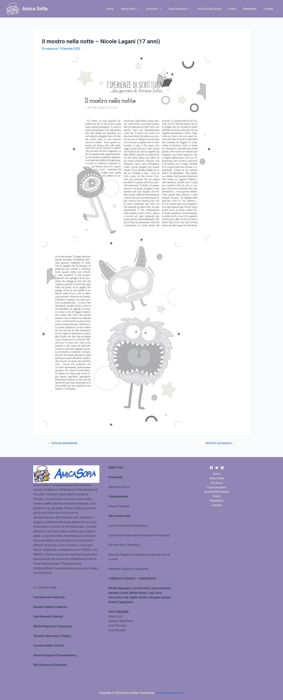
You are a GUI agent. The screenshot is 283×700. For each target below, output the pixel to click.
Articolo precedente (63, 443)
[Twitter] (216, 467)
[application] (149, 9)
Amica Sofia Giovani (216, 8)
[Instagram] (222, 467)
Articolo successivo (219, 443)
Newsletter (252, 8)
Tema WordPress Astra (169, 693)
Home (123, 8)
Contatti (269, 8)
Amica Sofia (34, 8)
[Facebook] (211, 467)
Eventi (236, 8)
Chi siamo (163, 9)
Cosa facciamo (187, 9)
